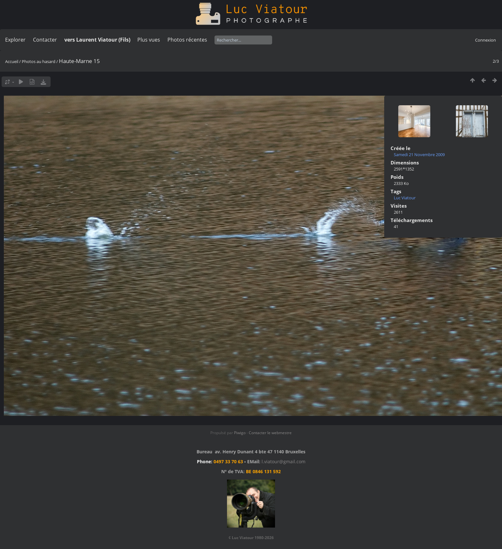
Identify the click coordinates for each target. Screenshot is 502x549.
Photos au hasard (38, 61)
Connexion (485, 40)
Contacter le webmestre (270, 432)
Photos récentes (187, 39)
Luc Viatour (405, 198)
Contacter (45, 39)
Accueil (11, 61)
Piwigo (240, 432)
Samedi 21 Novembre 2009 (419, 154)
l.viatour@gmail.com (283, 461)
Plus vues (148, 39)
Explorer (15, 39)
